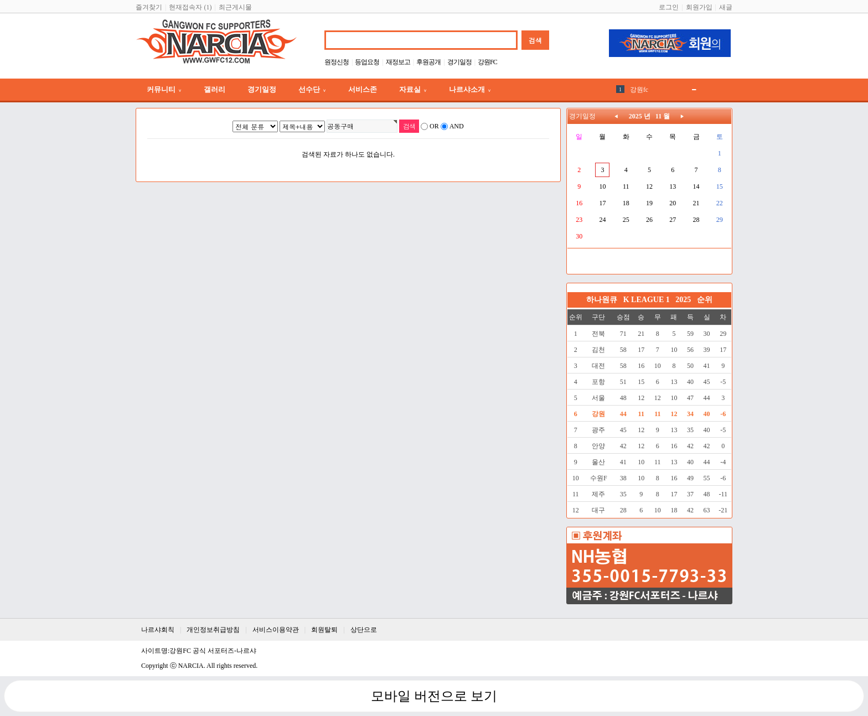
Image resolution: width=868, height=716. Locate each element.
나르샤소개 (470, 89)
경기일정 (459, 62)
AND (457, 126)
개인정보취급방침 (213, 630)
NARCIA (191, 666)
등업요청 (367, 62)
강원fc (639, 89)
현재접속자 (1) (190, 7)
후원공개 (428, 62)
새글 (725, 7)
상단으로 (363, 630)
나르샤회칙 (157, 630)
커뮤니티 (164, 89)
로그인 (669, 7)
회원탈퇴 (324, 630)
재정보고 (398, 62)
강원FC (487, 62)
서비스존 (362, 89)
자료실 (413, 89)
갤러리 (214, 89)
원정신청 (336, 62)
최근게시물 (235, 7)
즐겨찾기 (149, 7)
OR (434, 126)
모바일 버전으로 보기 (434, 696)
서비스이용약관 (275, 630)
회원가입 (699, 7)
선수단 (312, 89)
